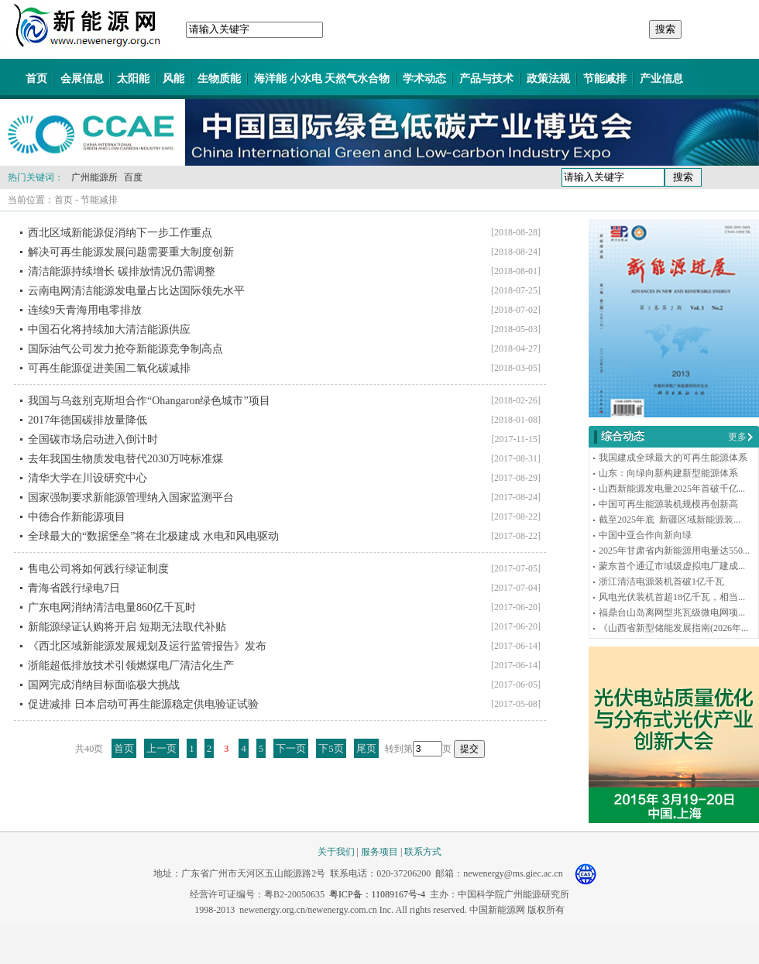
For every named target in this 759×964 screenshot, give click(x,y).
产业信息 (661, 78)
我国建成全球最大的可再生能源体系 (673, 457)
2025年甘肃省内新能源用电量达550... (674, 550)
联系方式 (422, 851)
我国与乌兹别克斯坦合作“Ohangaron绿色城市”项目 (149, 401)
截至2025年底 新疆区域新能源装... (669, 519)
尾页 (366, 748)
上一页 (161, 748)
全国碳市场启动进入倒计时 (93, 439)
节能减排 (605, 78)
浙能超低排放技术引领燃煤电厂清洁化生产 (131, 665)
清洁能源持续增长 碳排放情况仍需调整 (121, 271)
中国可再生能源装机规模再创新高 (668, 504)
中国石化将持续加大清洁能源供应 (109, 329)
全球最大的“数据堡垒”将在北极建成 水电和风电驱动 (153, 536)
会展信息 (82, 78)
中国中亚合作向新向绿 (645, 535)
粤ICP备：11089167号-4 (377, 894)
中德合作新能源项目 (76, 517)
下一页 (291, 748)
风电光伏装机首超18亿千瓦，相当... (672, 597)
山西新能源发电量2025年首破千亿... (672, 488)
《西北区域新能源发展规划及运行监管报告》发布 (147, 646)
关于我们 (336, 851)
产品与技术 (486, 78)
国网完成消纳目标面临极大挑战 (104, 685)
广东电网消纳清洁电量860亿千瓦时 (112, 607)
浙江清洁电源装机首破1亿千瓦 (661, 581)
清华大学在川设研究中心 (87, 478)
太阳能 (133, 78)
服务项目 (379, 851)
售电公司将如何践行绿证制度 (98, 569)
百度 (133, 177)
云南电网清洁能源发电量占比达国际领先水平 (136, 291)
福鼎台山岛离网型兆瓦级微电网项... (672, 612)
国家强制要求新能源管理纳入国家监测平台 (131, 497)
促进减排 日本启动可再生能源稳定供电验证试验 (143, 704)
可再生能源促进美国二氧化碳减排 (109, 368)
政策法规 (548, 78)
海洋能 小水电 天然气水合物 (322, 78)
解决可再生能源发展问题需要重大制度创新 (131, 252)
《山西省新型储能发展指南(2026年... (673, 628)
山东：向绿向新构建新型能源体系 (668, 473)
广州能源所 (94, 177)
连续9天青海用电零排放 (85, 310)
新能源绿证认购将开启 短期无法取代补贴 (127, 627)
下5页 (331, 748)
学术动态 (424, 78)
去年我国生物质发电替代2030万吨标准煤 (125, 459)
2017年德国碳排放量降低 (87, 420)
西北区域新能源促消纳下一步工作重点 (120, 232)
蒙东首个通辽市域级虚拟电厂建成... (672, 566)
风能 (173, 78)
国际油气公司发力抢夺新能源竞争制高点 (125, 349)
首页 (36, 78)
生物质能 (219, 78)
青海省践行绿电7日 (74, 588)
